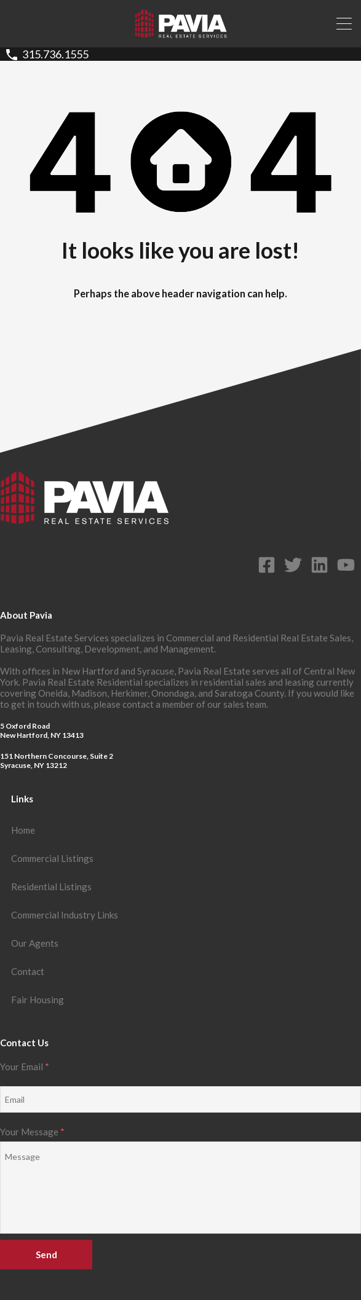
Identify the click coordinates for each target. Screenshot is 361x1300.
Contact (27, 971)
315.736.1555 (55, 54)
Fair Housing (37, 999)
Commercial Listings (52, 858)
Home (23, 830)
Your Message (180, 1180)
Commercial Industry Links (64, 914)
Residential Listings (51, 886)
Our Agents (34, 943)
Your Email (180, 1087)
